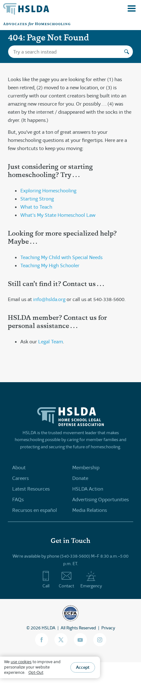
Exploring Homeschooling (48, 190)
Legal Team (50, 341)
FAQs (18, 499)
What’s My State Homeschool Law (57, 215)
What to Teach (36, 207)
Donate (80, 478)
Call (46, 579)
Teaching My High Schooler (49, 265)
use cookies (21, 661)
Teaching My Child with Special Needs (61, 257)
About (19, 467)
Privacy (108, 628)
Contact (66, 579)
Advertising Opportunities (100, 499)
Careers (20, 478)
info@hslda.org (49, 299)
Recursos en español (34, 510)
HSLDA (48, 628)
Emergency (91, 579)
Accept (82, 667)
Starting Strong (37, 198)
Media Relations (89, 510)
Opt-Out (35, 672)
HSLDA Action (87, 489)
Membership (85, 467)
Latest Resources (31, 489)
